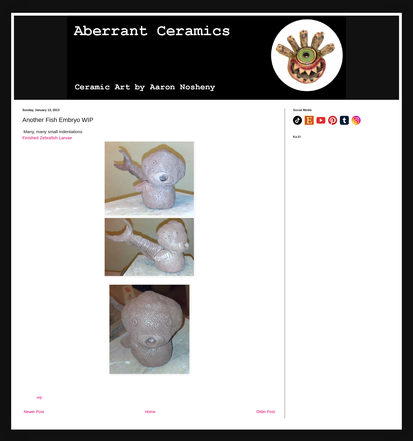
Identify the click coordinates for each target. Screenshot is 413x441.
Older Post (265, 411)
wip (39, 397)
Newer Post (34, 411)
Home (150, 411)
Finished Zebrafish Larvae (47, 137)
